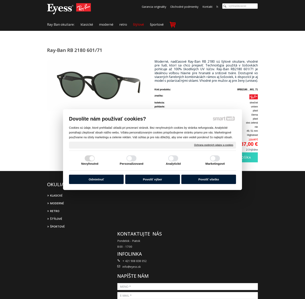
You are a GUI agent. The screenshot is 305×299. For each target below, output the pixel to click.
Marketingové (215, 163)
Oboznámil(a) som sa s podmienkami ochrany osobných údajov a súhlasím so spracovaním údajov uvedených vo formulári (223, 239)
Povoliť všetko (208, 179)
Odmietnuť (96, 179)
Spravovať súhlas (217, 290)
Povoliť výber (152, 179)
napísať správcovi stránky (147, 290)
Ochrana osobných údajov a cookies (213, 144)
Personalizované (132, 163)
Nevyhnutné (90, 163)
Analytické (173, 163)
